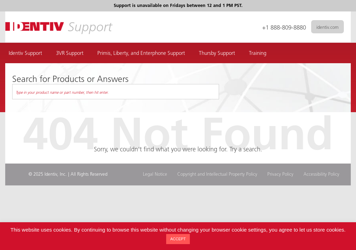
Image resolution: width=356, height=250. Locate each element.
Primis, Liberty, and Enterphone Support (141, 53)
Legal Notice (155, 174)
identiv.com (327, 27)
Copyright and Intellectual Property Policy (217, 174)
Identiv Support (25, 53)
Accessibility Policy (321, 174)
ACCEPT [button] (178, 239)
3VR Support (69, 53)
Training (257, 53)
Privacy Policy (280, 174)
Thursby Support (217, 53)
